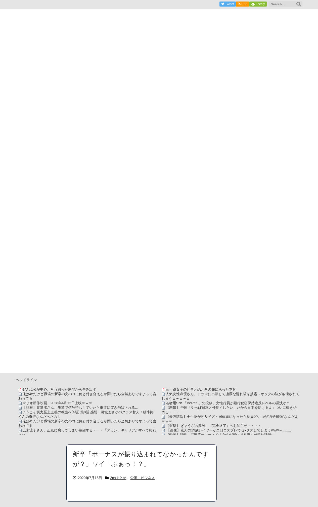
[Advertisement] (159, 337)
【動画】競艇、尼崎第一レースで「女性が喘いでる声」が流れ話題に (220, 435)
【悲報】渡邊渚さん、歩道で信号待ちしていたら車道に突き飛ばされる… (80, 407)
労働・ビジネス (142, 478)
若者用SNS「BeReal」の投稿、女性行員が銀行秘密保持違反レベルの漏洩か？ (228, 403)
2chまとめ (118, 478)
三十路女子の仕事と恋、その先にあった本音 (201, 389)
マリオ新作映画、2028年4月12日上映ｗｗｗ (57, 403)
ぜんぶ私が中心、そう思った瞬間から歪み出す (59, 389)
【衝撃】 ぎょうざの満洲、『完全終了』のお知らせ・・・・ (214, 426)
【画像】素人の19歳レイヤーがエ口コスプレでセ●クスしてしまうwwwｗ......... (228, 430)
